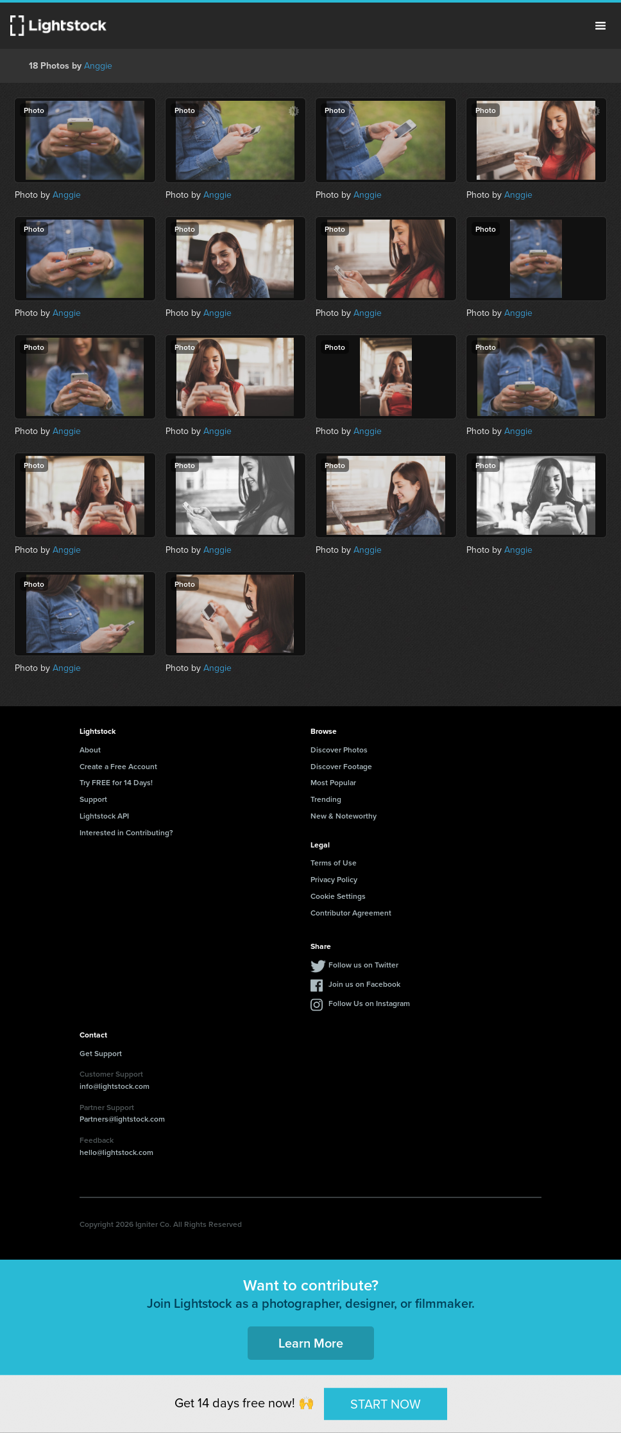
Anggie (98, 66)
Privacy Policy (333, 879)
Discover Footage (341, 766)
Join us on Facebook (364, 983)
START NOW (385, 1403)
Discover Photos (339, 749)
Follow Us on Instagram (369, 1003)
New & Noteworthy (343, 815)
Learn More (310, 1342)
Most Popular (333, 782)
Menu (600, 25)
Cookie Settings (338, 895)
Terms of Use (333, 862)
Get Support (101, 1053)
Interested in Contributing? (126, 832)
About (90, 749)
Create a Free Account (118, 766)
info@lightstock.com (114, 1086)
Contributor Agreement (350, 912)
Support (93, 799)
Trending (325, 799)
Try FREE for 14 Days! (116, 782)
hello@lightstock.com (116, 1152)
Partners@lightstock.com (122, 1118)
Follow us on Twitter (363, 964)
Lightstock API (104, 815)
